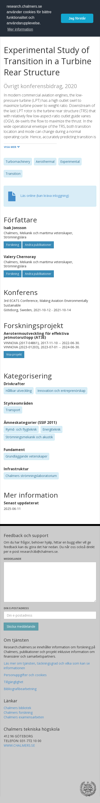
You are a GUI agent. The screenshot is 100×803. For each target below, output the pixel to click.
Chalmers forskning (18, 712)
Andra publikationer (38, 245)
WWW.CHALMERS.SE (19, 745)
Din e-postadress (16, 608)
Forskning (12, 245)
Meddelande (12, 558)
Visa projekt (14, 354)
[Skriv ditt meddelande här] (50, 582)
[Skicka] (21, 626)
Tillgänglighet (13, 682)
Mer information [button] (20, 29)
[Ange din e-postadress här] (50, 615)
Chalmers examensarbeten (24, 717)
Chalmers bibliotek (17, 708)
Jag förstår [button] (77, 18)
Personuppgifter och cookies (25, 675)
